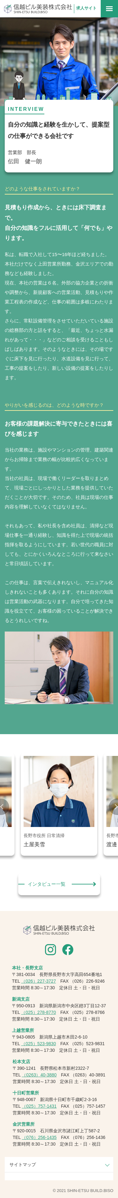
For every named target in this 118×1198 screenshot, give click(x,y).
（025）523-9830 (38, 1043)
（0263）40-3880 (39, 1074)
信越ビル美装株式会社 (38, 8)
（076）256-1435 (39, 1137)
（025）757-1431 (39, 1106)
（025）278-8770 (38, 1012)
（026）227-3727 (38, 981)
